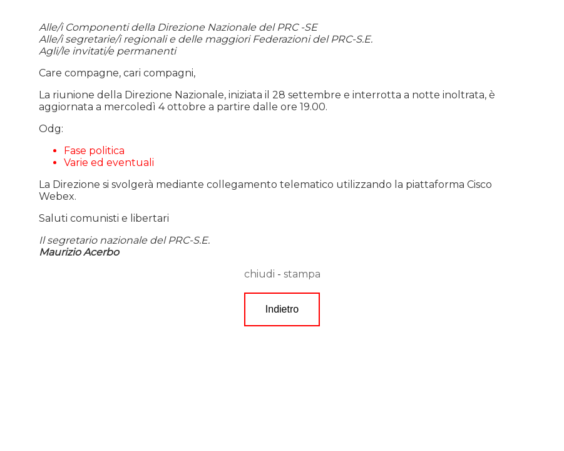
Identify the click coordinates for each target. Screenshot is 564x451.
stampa (302, 274)
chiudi (259, 274)
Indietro (282, 309)
